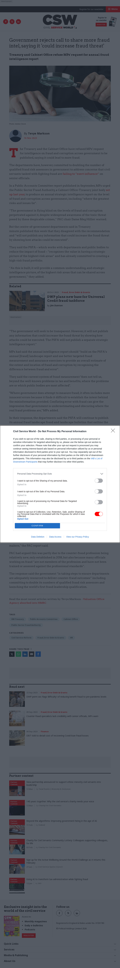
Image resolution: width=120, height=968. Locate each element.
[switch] (99, 481)
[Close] (114, 432)
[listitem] (60, 473)
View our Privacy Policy (77, 537)
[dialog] (60, 484)
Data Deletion (37, 537)
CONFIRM (37, 525)
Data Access (55, 537)
